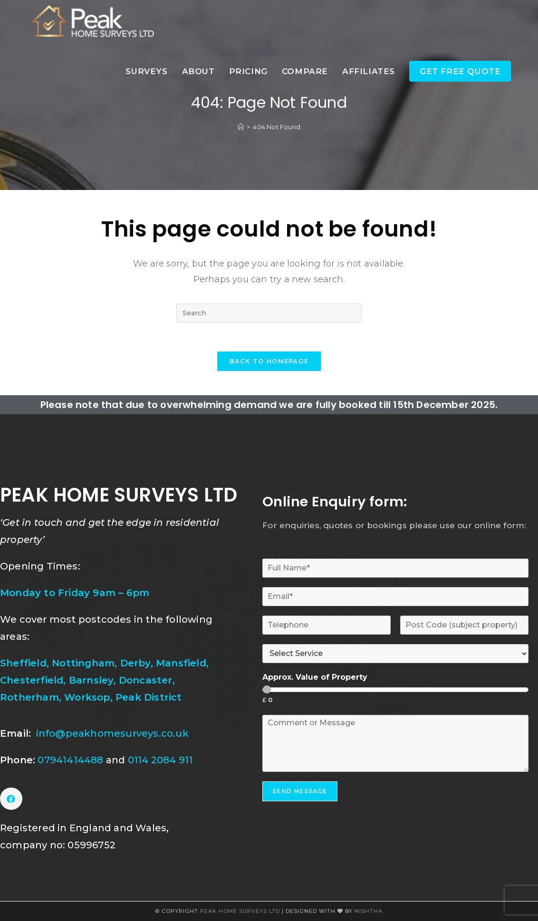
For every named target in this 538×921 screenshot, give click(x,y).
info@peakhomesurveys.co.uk (112, 733)
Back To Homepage (269, 361)
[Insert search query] (269, 313)
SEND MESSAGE (299, 791)
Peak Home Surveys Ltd (241, 911)
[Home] (241, 127)
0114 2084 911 (160, 760)
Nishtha (369, 911)
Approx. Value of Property (314, 677)
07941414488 (72, 760)
